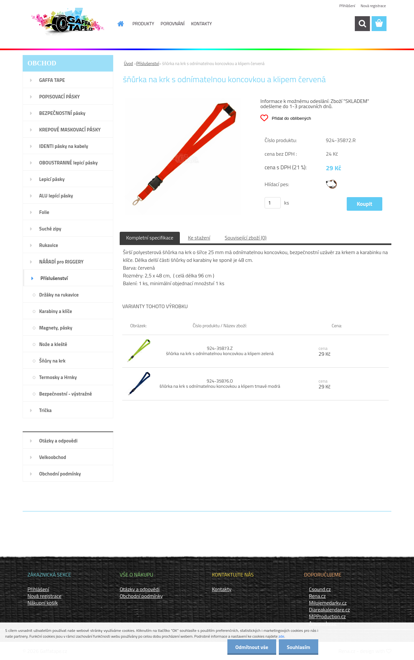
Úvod (128, 63)
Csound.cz (320, 589)
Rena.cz (317, 596)
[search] (362, 23)
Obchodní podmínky (141, 596)
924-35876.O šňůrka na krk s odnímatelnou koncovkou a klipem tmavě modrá (219, 383)
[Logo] (67, 24)
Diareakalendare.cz (329, 609)
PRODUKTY (143, 23)
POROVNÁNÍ (173, 23)
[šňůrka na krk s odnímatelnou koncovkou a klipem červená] (183, 101)
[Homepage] (117, 23)
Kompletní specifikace (149, 237)
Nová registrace (373, 6)
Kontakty (222, 589)
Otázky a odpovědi (139, 589)
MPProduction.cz (327, 616)
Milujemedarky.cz (328, 603)
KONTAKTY (201, 23)
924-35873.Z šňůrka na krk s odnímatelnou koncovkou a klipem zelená (220, 351)
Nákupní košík (42, 603)
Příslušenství (147, 63)
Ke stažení (199, 237)
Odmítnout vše (251, 647)
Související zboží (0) (246, 237)
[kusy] (273, 202)
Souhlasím (298, 647)
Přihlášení (347, 6)
